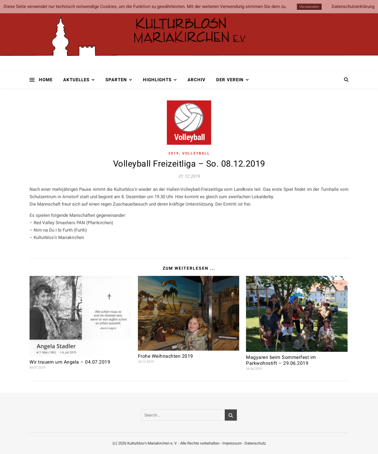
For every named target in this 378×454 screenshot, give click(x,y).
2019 (173, 153)
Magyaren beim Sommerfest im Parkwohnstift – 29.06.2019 (281, 360)
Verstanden (309, 6)
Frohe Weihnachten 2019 (165, 356)
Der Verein (230, 79)
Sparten (116, 79)
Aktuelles (76, 79)
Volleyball (196, 153)
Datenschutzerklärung (353, 6)
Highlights (157, 79)
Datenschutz (255, 443)
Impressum (232, 443)
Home (46, 79)
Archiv (197, 79)
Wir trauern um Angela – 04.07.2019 (70, 362)
